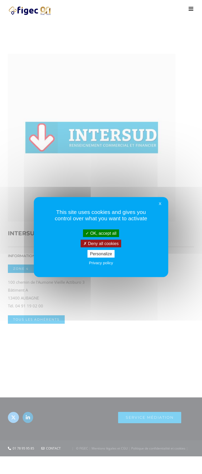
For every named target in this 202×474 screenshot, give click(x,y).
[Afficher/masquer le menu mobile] (191, 9)
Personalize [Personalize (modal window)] (101, 254)
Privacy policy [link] (101, 263)
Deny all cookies (101, 243)
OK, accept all (100, 233)
